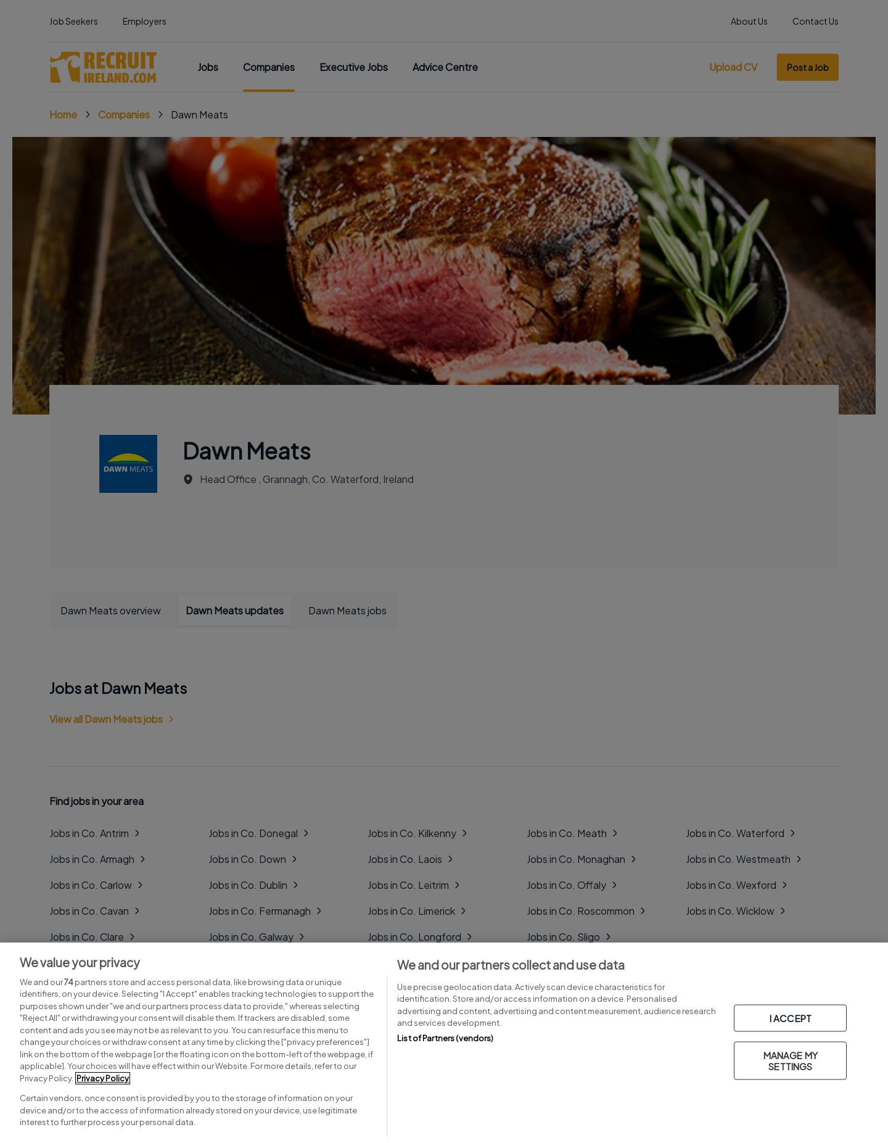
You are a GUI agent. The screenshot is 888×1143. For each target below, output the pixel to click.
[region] (444, 1043)
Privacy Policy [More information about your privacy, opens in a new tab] (102, 1078)
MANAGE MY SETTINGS (790, 1060)
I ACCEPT (791, 1018)
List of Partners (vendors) (445, 1038)
